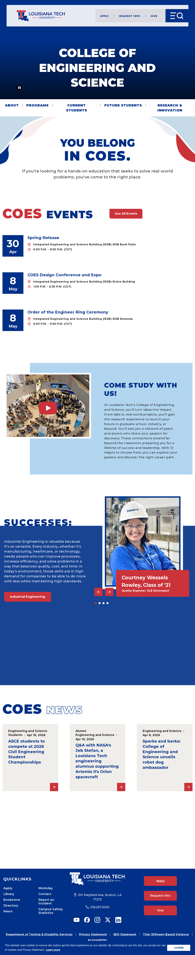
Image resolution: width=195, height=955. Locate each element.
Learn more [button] (53, 949)
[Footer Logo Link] (97, 878)
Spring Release (43, 237)
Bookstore (11, 900)
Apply (104, 16)
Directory (10, 905)
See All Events (126, 213)
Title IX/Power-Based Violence (166, 934)
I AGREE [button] (179, 947)
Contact (44, 894)
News (8, 911)
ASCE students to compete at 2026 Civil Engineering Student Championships (26, 752)
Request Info (129, 16)
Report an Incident (46, 901)
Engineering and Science (27, 731)
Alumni (80, 731)
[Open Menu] (176, 15)
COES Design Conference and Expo (64, 274)
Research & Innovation (169, 107)
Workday (45, 888)
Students (15, 735)
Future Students (123, 105)
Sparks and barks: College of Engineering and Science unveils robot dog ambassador (161, 754)
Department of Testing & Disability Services (39, 934)
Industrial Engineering (27, 597)
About (12, 105)
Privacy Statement (93, 934)
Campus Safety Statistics (50, 911)
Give (154, 16)
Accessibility (97, 940)
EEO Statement (125, 934)
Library (8, 894)
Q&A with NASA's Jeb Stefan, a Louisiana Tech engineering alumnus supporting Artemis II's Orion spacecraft (97, 761)
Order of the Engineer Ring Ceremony (68, 312)
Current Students (76, 107)
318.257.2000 (99, 907)
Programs (37, 105)
